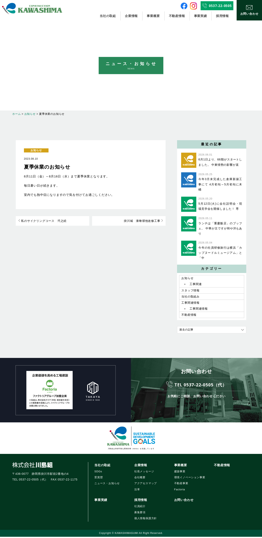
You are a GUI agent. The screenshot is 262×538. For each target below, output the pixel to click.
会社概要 (140, 478)
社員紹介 (140, 507)
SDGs (98, 472)
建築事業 (179, 472)
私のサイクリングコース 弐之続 (43, 221)
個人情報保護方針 (145, 519)
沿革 (137, 490)
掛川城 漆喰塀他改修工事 (142, 221)
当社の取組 (107, 16)
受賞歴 (98, 478)
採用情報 (222, 16)
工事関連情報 (190, 303)
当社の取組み (190, 297)
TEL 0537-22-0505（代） (200, 385)
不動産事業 (181, 484)
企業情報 (131, 16)
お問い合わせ (184, 501)
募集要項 (140, 513)
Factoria (179, 490)
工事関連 (196, 284)
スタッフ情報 (190, 290)
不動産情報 (176, 16)
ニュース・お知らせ (107, 484)
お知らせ (36, 150)
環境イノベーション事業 (189, 478)
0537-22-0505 (220, 5)
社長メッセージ (144, 472)
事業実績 (200, 16)
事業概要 (153, 16)
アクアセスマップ (145, 484)
